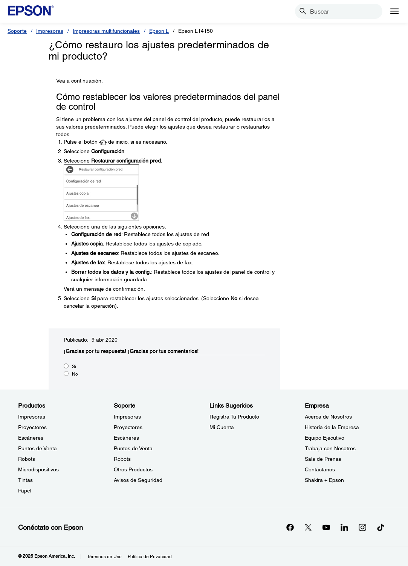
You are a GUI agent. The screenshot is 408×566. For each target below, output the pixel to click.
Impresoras (49, 31)
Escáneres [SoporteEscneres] (126, 438)
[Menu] (394, 11)
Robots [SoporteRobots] (122, 459)
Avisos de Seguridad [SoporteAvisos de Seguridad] (138, 480)
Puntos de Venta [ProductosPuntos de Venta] (37, 448)
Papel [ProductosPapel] (24, 491)
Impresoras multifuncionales (106, 31)
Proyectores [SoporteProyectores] (128, 427)
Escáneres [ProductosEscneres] (30, 438)
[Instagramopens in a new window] (362, 527)
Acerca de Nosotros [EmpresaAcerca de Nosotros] (328, 417)
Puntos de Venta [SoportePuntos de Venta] (133, 448)
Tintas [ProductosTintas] (25, 480)
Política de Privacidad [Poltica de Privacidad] (150, 556)
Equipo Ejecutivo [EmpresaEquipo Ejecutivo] (324, 438)
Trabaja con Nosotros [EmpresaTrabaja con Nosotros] (330, 448)
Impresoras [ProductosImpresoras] (31, 417)
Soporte (17, 31)
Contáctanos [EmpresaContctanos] (320, 469)
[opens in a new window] (380, 527)
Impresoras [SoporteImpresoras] (127, 417)
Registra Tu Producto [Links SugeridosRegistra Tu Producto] (234, 417)
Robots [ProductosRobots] (26, 459)
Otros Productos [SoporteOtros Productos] (133, 469)
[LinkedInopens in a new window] (344, 527)
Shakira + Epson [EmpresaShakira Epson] (324, 480)
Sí (74, 366)
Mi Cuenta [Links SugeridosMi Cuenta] (221, 427)
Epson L (159, 31)
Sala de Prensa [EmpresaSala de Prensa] (323, 459)
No (75, 374)
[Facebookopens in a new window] (290, 527)
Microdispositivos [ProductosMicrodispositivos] (38, 469)
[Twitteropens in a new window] (308, 527)
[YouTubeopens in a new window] (326, 527)
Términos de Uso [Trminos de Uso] (104, 556)
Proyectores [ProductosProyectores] (32, 427)
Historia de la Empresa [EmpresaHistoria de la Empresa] (332, 427)
